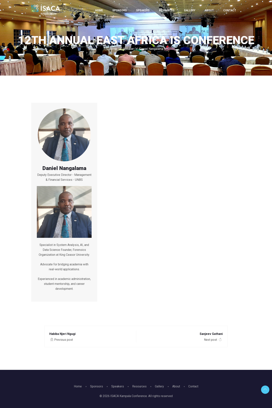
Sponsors (119, 10)
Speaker (128, 49)
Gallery (189, 10)
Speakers (143, 10)
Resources (167, 10)
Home (99, 10)
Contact (229, 10)
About (209, 10)
